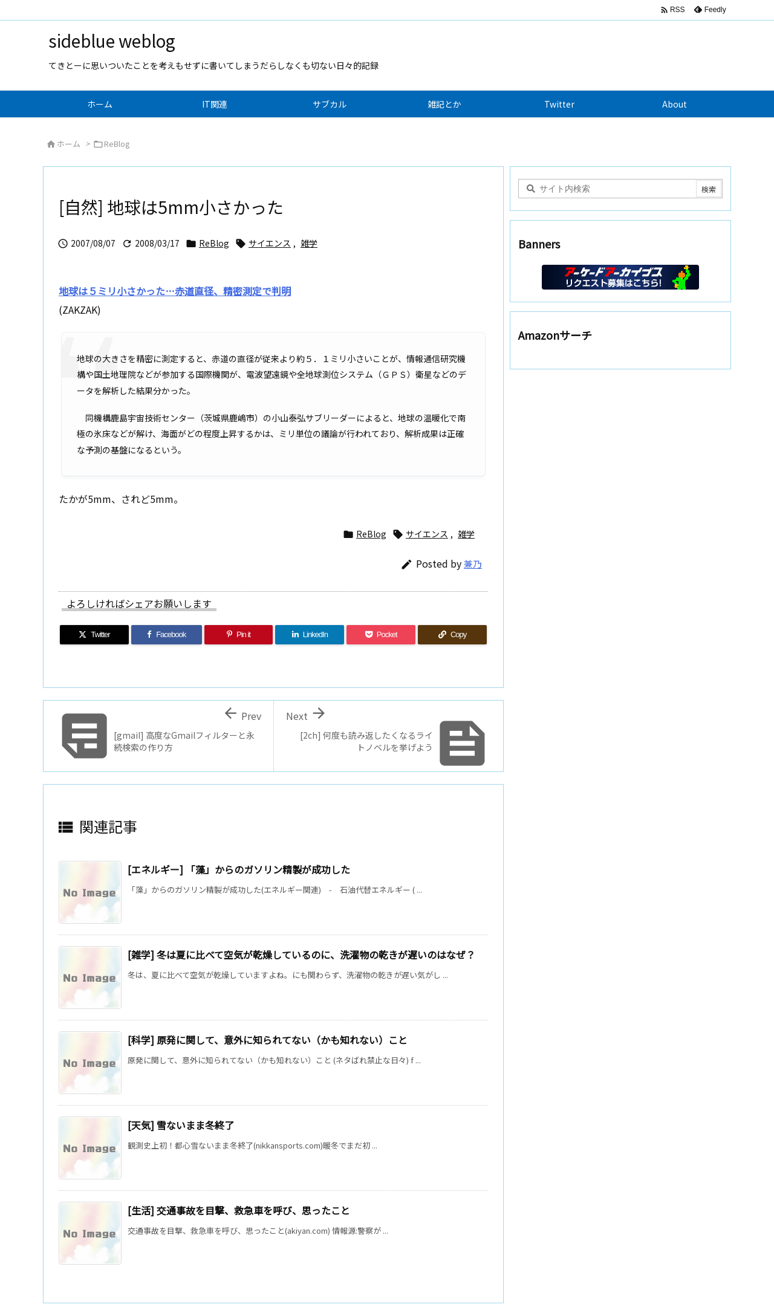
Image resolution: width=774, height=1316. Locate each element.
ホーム (68, 143)
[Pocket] (380, 634)
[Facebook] (166, 634)
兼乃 (473, 563)
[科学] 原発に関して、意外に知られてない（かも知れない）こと (268, 1039)
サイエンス (270, 243)
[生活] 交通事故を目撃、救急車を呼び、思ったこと (239, 1210)
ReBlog (117, 143)
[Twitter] (94, 634)
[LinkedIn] (309, 634)
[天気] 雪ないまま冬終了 (181, 1125)
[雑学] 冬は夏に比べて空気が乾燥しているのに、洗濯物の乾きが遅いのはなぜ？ (301, 954)
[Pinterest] (238, 634)
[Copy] (452, 634)
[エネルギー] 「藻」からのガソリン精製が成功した (239, 869)
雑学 (309, 243)
